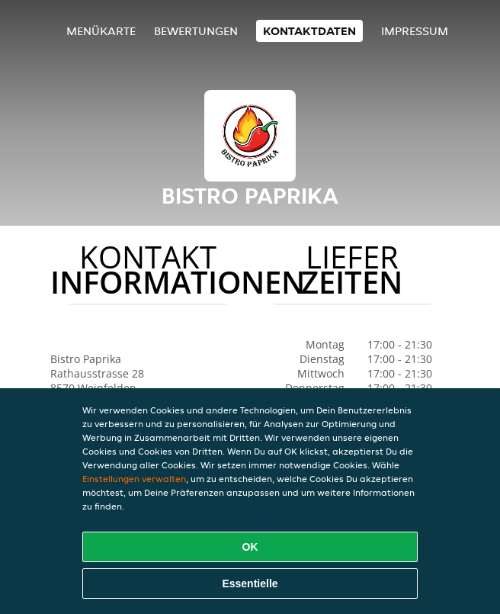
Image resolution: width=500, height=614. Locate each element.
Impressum (414, 31)
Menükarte (101, 31)
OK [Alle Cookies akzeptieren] (250, 547)
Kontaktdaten (309, 31)
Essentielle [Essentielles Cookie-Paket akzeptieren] (249, 583)
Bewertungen (196, 31)
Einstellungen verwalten (134, 478)
